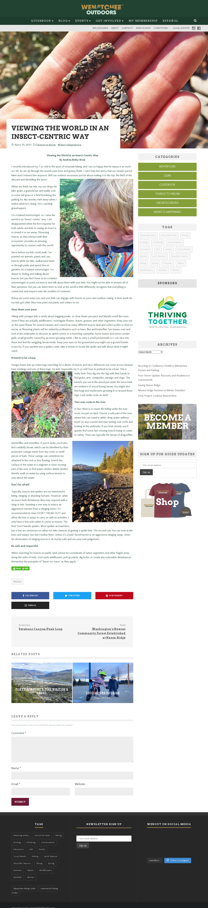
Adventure (167, 166)
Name (16, 762)
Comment (18, 723)
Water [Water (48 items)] (181, 263)
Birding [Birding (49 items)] (143, 242)
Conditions (161, 28)
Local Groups (181, 28)
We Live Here (100, 28)
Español (171, 20)
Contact (127, 28)
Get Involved (108, 20)
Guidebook (41, 20)
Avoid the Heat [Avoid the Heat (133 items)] (169, 235)
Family (18, 581)
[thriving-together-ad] (167, 334)
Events (81, 20)
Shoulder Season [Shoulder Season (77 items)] (179, 256)
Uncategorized (167, 203)
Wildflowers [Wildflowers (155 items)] (146, 270)
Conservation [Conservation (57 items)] (175, 242)
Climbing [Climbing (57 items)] (157, 242)
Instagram (193, 28)
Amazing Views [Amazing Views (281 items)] (148, 235)
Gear (167, 175)
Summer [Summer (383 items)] (168, 263)
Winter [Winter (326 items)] (175, 270)
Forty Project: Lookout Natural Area (157, 395)
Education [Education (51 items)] (145, 249)
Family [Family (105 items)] (168, 249)
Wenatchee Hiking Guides (24, 883)
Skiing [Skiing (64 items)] (143, 263)
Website (80, 778)
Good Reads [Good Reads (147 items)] (184, 249)
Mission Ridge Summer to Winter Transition (161, 390)
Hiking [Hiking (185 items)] (143, 256)
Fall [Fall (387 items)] (158, 249)
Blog (63, 20)
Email (15, 778)
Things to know (46, 144)
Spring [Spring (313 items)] (155, 263)
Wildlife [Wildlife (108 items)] (163, 270)
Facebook (199, 28)
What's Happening (69, 144)
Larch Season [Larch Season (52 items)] (159, 256)
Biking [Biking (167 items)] (185, 235)
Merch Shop (143, 28)
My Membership (143, 20)
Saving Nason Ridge (149, 385)
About (115, 28)
